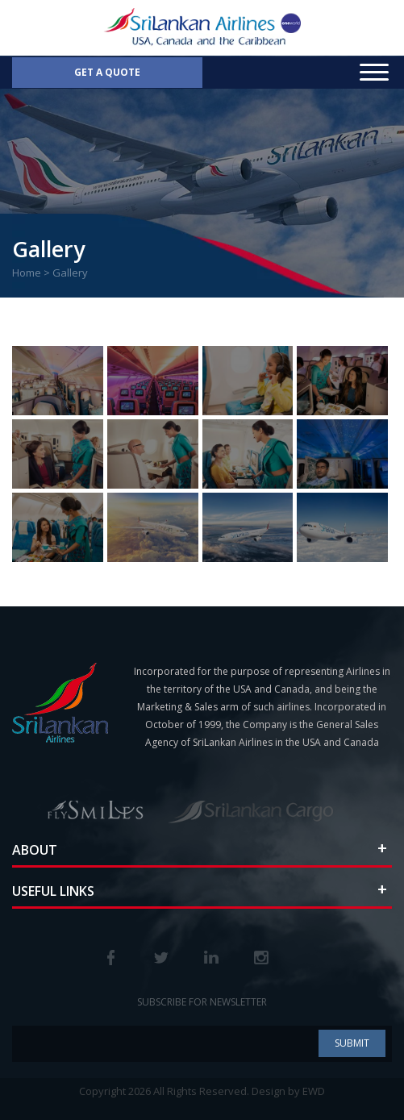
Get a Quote (107, 72)
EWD (313, 1091)
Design (268, 1091)
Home (26, 272)
